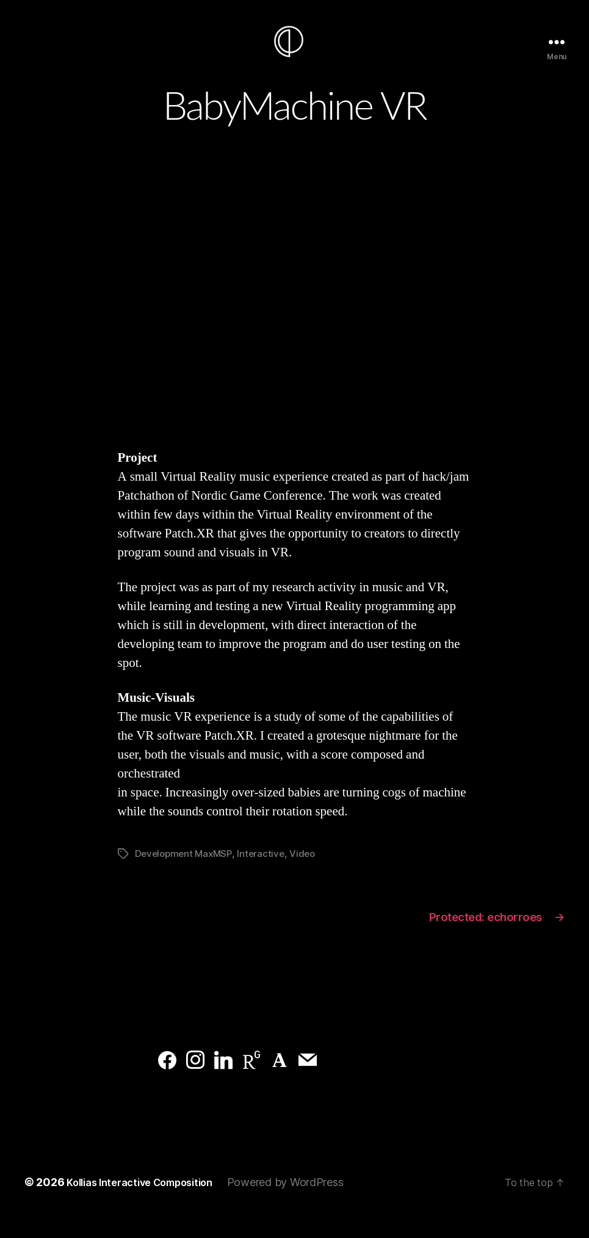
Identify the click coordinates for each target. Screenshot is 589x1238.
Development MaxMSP (186, 871)
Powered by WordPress (304, 1203)
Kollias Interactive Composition (149, 1203)
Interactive (266, 871)
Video (308, 871)
